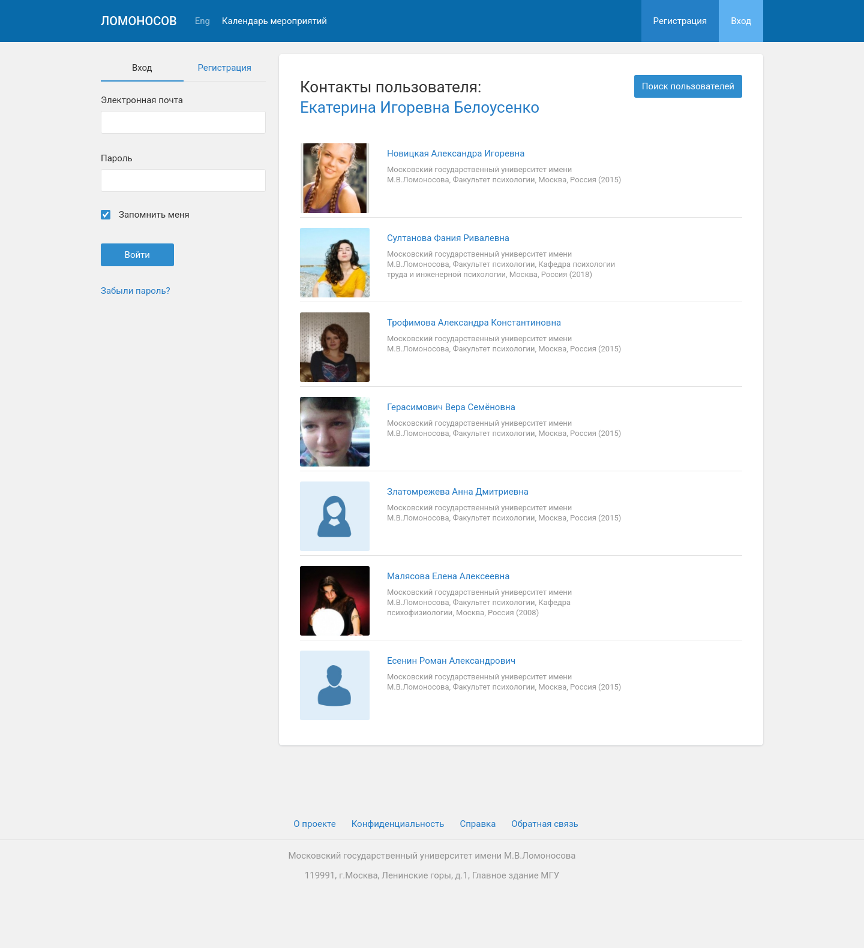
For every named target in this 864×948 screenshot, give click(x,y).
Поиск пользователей (688, 86)
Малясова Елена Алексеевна (448, 576)
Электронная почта (142, 100)
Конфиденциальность (398, 823)
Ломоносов (139, 21)
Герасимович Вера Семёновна (451, 407)
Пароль (117, 158)
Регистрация (680, 21)
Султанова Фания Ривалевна (448, 238)
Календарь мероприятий (274, 21)
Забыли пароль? (135, 290)
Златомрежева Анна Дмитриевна (458, 491)
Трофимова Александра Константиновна (474, 322)
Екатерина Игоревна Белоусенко (419, 107)
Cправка (478, 823)
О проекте (314, 823)
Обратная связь (544, 823)
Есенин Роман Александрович (451, 660)
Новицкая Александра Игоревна (455, 153)
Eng (202, 21)
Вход (741, 21)
